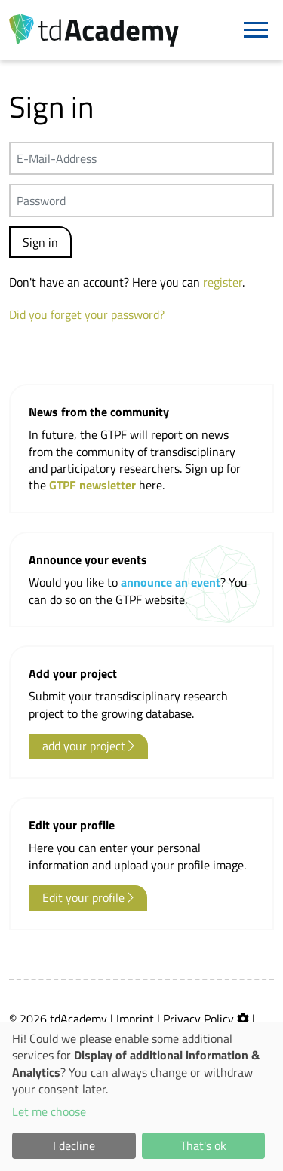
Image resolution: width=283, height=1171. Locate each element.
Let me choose (49, 1111)
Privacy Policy (198, 1019)
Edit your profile (88, 897)
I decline (74, 1145)
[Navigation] (256, 30)
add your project (88, 746)
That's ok (203, 1145)
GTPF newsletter (94, 485)
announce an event (170, 582)
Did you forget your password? (87, 314)
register (222, 282)
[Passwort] (141, 200)
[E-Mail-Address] (141, 158)
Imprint (135, 1019)
